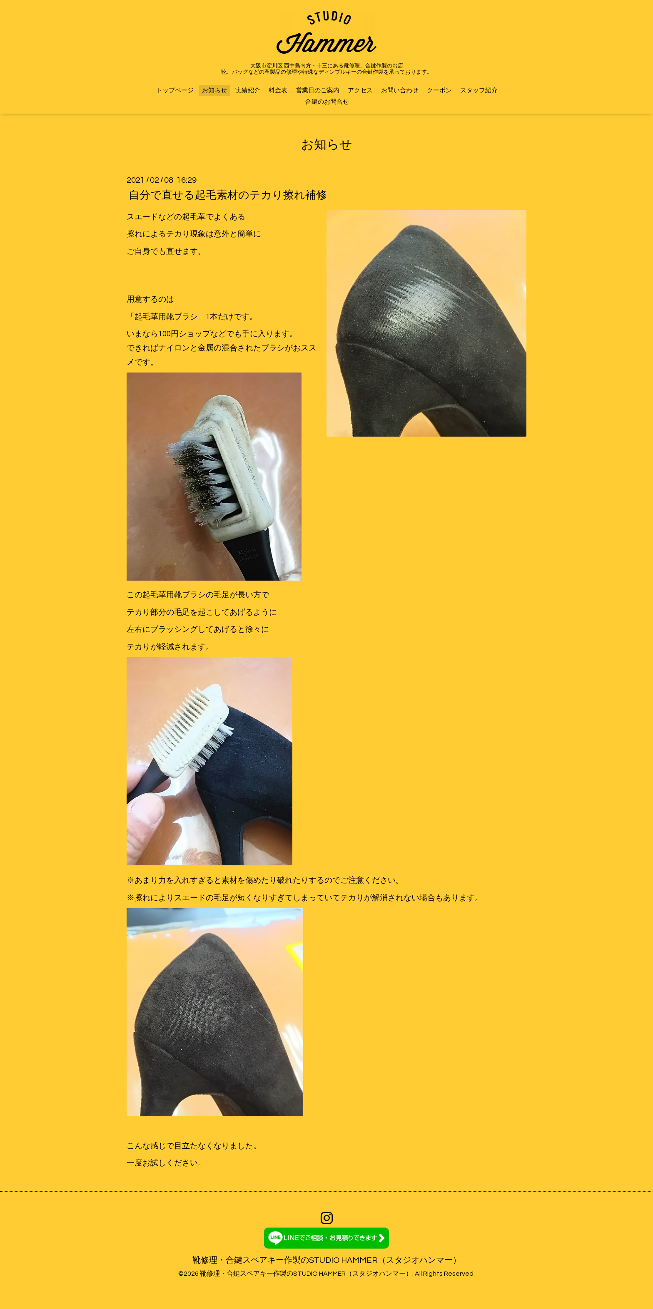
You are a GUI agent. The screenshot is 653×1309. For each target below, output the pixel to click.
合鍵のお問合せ (327, 102)
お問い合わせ (400, 90)
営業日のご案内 (317, 90)
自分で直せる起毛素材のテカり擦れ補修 (228, 194)
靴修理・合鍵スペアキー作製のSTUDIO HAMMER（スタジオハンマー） (326, 1260)
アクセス (360, 90)
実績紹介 (247, 90)
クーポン (439, 90)
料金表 (278, 90)
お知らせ (214, 90)
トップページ (175, 90)
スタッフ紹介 (479, 90)
